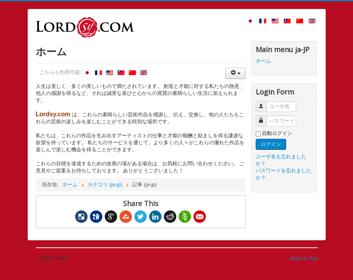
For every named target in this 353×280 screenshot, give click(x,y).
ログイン (271, 144)
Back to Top (304, 258)
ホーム (263, 61)
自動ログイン (277, 133)
